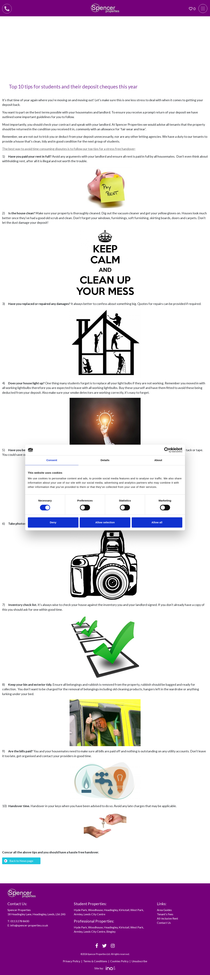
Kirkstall (124, 910)
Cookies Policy (119, 961)
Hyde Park (80, 910)
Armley (78, 914)
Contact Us (164, 922)
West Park (136, 910)
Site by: (105, 968)
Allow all (157, 522)
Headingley (111, 910)
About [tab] (158, 460)
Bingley (111, 931)
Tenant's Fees (165, 914)
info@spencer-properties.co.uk (29, 925)
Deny (53, 522)
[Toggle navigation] (202, 8)
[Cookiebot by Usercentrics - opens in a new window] (166, 450)
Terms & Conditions (95, 961)
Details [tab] (105, 460)
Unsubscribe (139, 961)
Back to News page (18, 860)
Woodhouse (95, 910)
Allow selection (105, 522)
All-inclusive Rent (167, 918)
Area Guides (164, 910)
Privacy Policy (71, 961)
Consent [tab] (51, 460)
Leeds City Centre (94, 914)
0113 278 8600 (19, 921)
